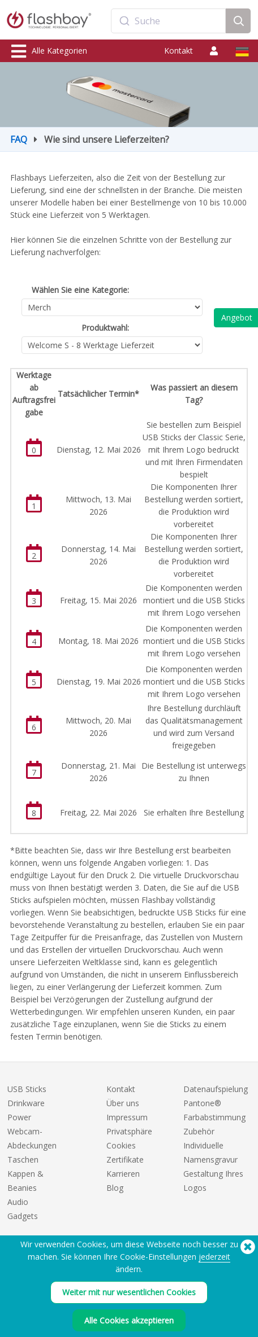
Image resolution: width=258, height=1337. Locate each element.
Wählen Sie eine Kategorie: (80, 289)
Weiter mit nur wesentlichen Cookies (129, 1295)
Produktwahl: (105, 327)
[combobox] (168, 20)
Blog (114, 1187)
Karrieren (123, 1173)
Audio (17, 1201)
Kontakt (178, 50)
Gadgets (22, 1216)
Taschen (22, 1159)
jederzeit (214, 1260)
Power (19, 1117)
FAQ (18, 139)
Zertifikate (125, 1159)
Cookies (121, 1145)
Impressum (127, 1117)
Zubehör (198, 1131)
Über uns (122, 1103)
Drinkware (26, 1103)
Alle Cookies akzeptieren (129, 1323)
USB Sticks (26, 1089)
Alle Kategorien (49, 51)
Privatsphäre (129, 1131)
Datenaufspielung (215, 1089)
